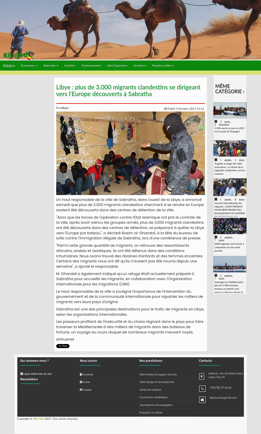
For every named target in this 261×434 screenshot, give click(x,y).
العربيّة (254, 56)
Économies (29, 65)
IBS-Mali (38, 418)
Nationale (50, 65)
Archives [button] (139, 65)
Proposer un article (151, 412)
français (245, 56)
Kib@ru (9, 65)
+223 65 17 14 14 (220, 387)
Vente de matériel (150, 389)
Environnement (91, 65)
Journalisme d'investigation (156, 405)
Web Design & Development (157, 382)
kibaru (64, 108)
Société (70, 65)
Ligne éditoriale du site (36, 373)
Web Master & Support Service (158, 374)
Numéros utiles (162, 65)
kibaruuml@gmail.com (223, 397)
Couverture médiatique (154, 397)
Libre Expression (117, 65)
